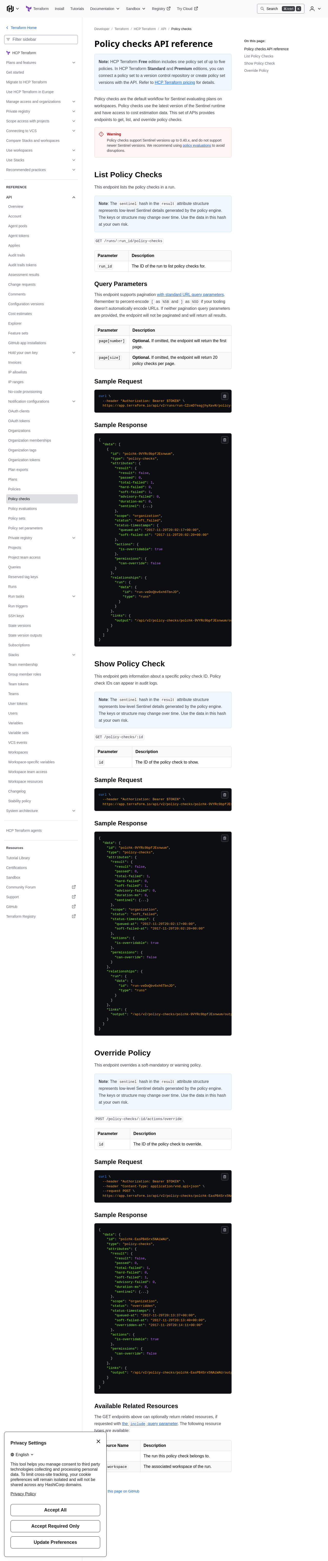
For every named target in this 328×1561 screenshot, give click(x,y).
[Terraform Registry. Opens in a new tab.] (41, 916)
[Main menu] (12, 8)
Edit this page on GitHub (116, 1491)
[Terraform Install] (59, 8)
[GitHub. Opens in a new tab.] (41, 906)
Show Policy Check (259, 63)
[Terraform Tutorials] (77, 8)
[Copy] (224, 396)
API (163, 29)
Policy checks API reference (266, 49)
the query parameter (150, 1423)
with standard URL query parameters (190, 294)
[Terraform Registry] (161, 8)
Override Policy (256, 70)
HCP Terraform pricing (175, 82)
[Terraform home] (37, 9)
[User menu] (315, 8)
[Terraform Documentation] (105, 8)
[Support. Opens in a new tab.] (41, 897)
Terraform (122, 29)
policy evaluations (197, 145)
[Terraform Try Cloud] (187, 8)
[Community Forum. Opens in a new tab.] (41, 887)
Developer (101, 29)
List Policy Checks (258, 56)
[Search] (280, 9)
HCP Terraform (145, 29)
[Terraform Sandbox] (136, 8)
